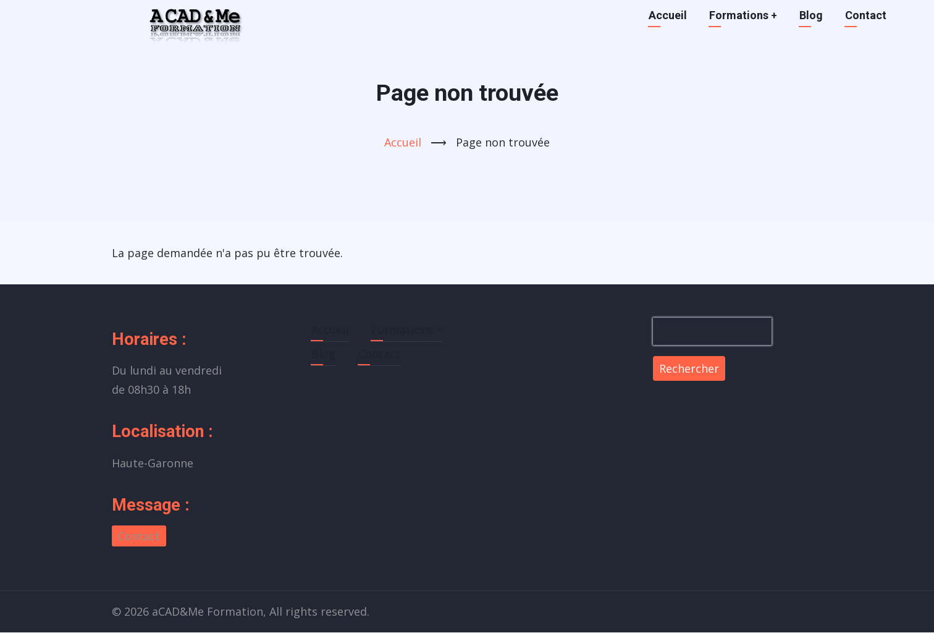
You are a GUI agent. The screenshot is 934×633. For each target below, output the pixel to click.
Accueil (668, 15)
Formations (743, 15)
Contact (865, 15)
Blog (811, 15)
